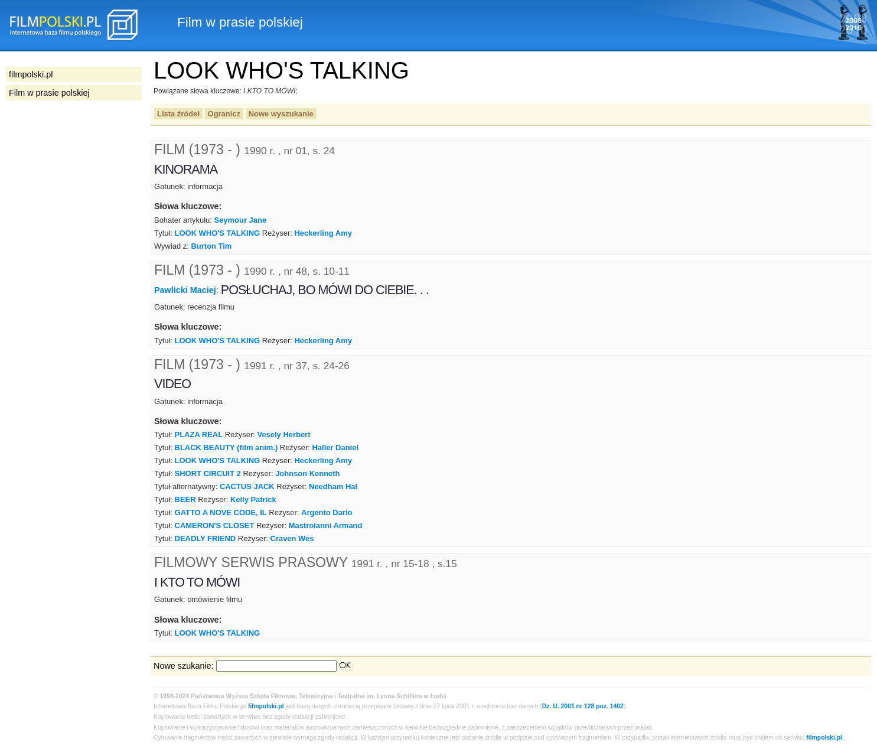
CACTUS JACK (247, 486)
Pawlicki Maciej (185, 290)
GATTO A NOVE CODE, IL (221, 512)
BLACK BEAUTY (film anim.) (226, 447)
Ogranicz (224, 113)
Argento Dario (326, 512)
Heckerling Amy (322, 233)
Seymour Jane (240, 220)
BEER (185, 499)
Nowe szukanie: (184, 665)
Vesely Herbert (283, 434)
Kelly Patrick (253, 499)
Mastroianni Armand (326, 525)
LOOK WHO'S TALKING (217, 233)
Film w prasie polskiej (49, 92)
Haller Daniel (335, 447)
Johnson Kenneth (307, 473)
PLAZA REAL (199, 434)
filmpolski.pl (266, 706)
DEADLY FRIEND (205, 538)
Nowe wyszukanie (281, 113)
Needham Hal (333, 486)
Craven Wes (292, 538)
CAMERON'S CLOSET (215, 525)
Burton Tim (211, 246)
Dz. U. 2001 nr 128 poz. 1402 (583, 706)
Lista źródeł (178, 113)
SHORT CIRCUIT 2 (208, 473)
